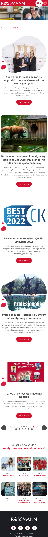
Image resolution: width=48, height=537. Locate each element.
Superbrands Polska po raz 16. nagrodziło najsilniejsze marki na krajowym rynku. (24, 80)
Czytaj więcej (23, 102)
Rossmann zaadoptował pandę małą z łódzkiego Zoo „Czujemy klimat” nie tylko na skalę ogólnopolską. (24, 159)
